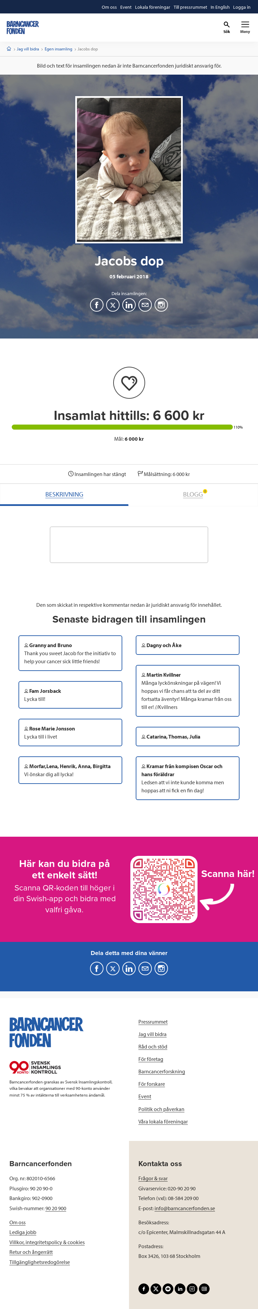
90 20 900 (55, 1208)
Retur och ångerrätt (31, 1251)
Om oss (17, 1222)
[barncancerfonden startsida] (23, 27)
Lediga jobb (22, 1232)
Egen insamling (58, 48)
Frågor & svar (153, 1178)
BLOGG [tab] (195, 493)
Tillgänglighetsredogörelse (39, 1262)
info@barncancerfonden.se (185, 1208)
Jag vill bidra (28, 48)
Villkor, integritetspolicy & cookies (47, 1242)
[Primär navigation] (245, 27)
